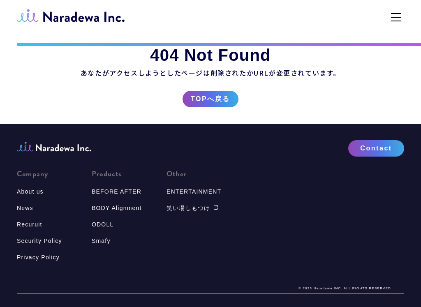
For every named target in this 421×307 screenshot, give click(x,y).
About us (30, 191)
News (25, 208)
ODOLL (102, 224)
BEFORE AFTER (116, 191)
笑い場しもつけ (192, 208)
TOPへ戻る (210, 99)
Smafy (101, 241)
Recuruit (29, 224)
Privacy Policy (38, 257)
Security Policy (39, 241)
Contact (376, 148)
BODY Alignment (117, 208)
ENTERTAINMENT (194, 191)
